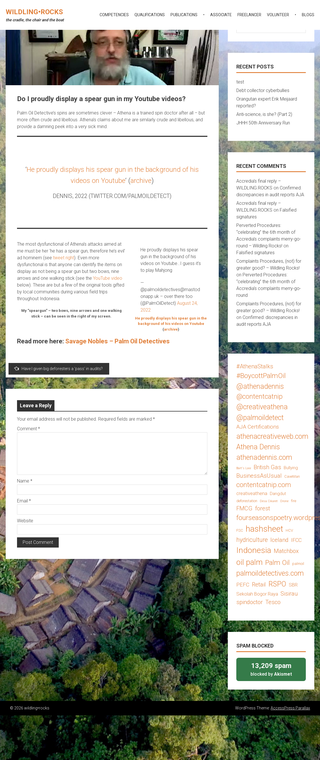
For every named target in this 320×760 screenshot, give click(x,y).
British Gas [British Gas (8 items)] (267, 467)
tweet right (63, 257)
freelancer (249, 14)
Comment (28, 428)
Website (25, 520)
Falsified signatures (255, 252)
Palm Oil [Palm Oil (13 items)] (277, 562)
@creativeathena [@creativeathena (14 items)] (262, 407)
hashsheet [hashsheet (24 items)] (264, 529)
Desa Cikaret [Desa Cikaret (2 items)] (269, 501)
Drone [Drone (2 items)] (284, 501)
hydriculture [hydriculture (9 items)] (252, 539)
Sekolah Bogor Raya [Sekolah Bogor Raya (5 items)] (257, 594)
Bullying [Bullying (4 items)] (291, 467)
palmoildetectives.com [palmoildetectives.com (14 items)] (270, 573)
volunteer (278, 14)
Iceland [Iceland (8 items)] (279, 539)
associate (221, 14)
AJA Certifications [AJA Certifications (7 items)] (257, 426)
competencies (114, 14)
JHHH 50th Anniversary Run (263, 123)
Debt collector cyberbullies (262, 90)
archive (140, 181)
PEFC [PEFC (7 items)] (242, 584)
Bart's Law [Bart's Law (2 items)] (243, 468)
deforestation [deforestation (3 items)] (246, 501)
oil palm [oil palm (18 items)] (249, 562)
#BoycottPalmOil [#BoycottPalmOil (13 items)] (261, 375)
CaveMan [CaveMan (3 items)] (292, 476)
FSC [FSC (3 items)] (239, 530)
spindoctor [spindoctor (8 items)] (249, 602)
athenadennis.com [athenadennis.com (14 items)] (264, 457)
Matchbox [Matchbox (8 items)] (286, 551)
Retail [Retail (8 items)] (259, 584)
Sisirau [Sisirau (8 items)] (289, 593)
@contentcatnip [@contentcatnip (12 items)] (259, 396)
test (240, 82)
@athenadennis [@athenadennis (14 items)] (260, 386)
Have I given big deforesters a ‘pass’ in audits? (58, 368)
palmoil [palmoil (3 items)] (298, 563)
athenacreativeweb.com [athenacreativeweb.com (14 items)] (272, 436)
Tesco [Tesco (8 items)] (273, 602)
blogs (308, 14)
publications (183, 14)
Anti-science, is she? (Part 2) (264, 114)
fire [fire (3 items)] (293, 501)
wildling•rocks (34, 12)
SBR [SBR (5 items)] (293, 585)
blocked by (271, 669)
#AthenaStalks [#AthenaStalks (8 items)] (254, 366)
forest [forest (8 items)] (262, 508)
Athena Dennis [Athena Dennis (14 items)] (258, 447)
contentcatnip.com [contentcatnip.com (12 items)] (263, 485)
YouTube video (107, 278)
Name (24, 481)
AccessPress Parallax (290, 708)
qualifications (149, 14)
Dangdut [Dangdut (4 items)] (278, 493)
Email (24, 501)
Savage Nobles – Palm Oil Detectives (117, 341)
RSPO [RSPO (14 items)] (277, 584)
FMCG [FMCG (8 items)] (244, 508)
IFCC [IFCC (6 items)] (296, 540)
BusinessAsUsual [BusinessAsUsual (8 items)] (259, 475)
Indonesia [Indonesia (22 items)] (253, 550)
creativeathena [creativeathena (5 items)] (251, 493)
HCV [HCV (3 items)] (289, 530)
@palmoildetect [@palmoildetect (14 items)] (260, 418)
